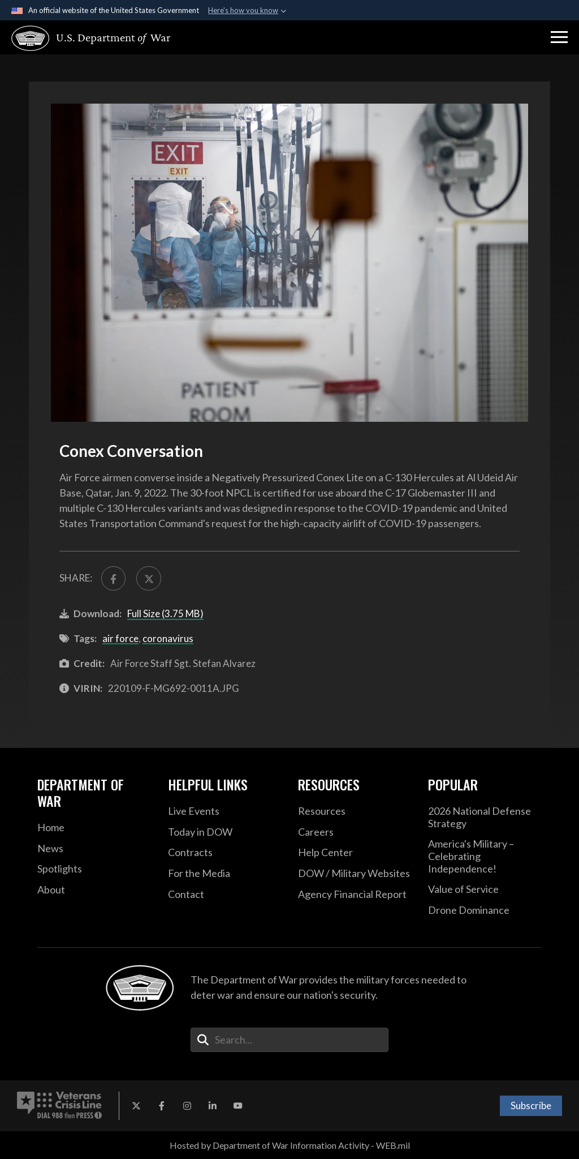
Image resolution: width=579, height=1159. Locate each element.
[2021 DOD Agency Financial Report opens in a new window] (354, 895)
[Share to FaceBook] (113, 578)
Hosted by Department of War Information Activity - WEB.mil (290, 1145)
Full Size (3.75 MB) (165, 613)
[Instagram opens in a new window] (187, 1105)
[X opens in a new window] (136, 1105)
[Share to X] (148, 578)
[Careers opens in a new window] (354, 832)
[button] (559, 37)
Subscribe (531, 1105)
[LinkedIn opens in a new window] (212, 1105)
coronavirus (167, 638)
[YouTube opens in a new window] (238, 1105)
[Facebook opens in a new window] (161, 1105)
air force (120, 638)
